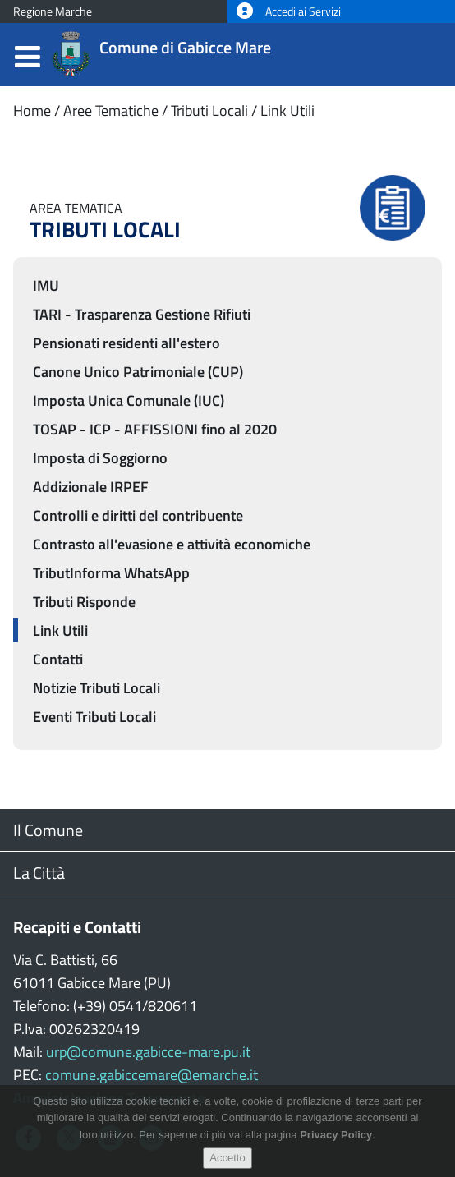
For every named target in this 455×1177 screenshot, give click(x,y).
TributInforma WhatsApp (111, 573)
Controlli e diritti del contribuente (138, 515)
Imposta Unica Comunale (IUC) (128, 400)
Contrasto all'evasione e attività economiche (171, 544)
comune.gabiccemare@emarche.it (151, 1075)
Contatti (58, 659)
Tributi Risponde (84, 602)
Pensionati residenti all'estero (126, 343)
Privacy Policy (336, 1139)
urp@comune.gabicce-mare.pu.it (148, 1052)
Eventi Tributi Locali (94, 717)
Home (32, 110)
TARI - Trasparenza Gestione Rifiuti (141, 314)
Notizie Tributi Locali (96, 688)
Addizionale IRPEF (91, 487)
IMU (46, 285)
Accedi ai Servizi (289, 11)
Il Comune (48, 830)
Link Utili (287, 110)
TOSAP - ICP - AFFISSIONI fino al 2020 (155, 429)
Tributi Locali (209, 110)
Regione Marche (52, 11)
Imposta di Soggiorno (100, 458)
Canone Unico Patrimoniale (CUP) (138, 372)
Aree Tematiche (111, 110)
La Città (39, 872)
